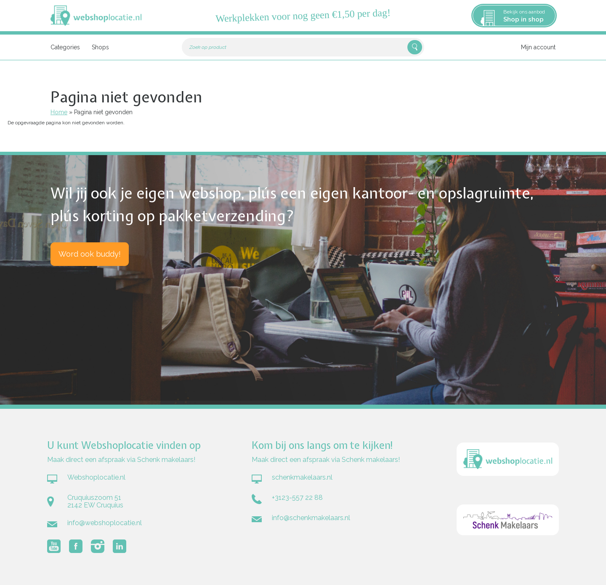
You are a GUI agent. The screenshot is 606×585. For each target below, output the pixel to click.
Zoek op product (207, 47)
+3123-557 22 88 (297, 498)
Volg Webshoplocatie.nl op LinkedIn (119, 546)
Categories (65, 47)
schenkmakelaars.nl (302, 477)
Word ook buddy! (89, 254)
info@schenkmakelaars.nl (311, 518)
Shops (100, 47)
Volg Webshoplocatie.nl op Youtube (54, 546)
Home (58, 112)
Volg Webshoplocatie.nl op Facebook (75, 546)
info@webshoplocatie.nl (104, 523)
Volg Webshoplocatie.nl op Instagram (97, 546)
